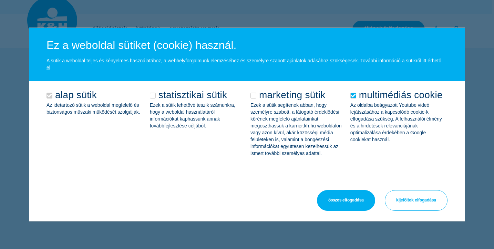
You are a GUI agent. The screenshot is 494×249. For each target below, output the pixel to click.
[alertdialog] (247, 124)
